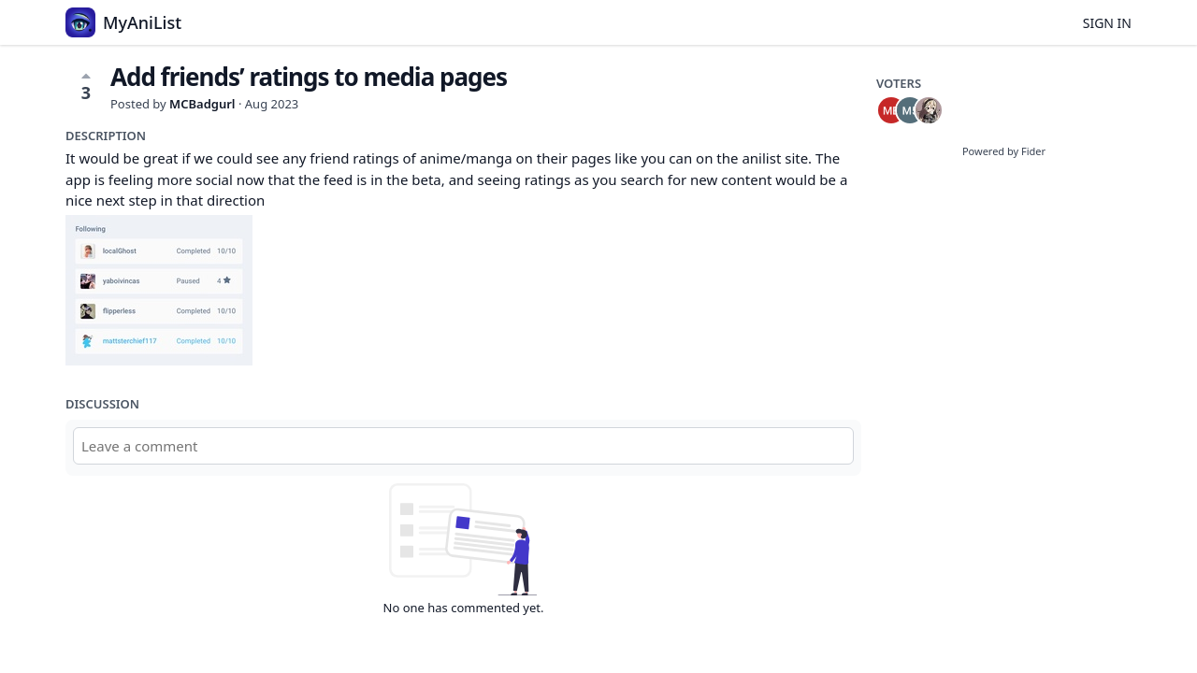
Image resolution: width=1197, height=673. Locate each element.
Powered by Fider (1004, 151)
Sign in (1107, 23)
